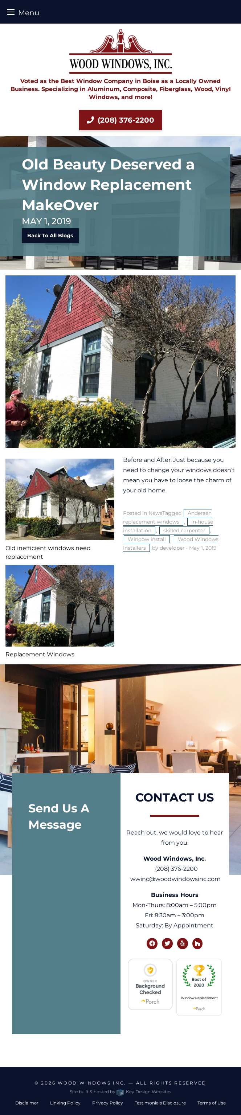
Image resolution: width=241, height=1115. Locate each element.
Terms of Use (211, 1103)
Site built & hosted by (120, 1091)
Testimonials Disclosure (160, 1103)
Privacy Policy (107, 1103)
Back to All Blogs (50, 235)
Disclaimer (26, 1103)
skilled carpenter (184, 530)
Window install (147, 539)
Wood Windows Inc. (92, 1083)
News (155, 513)
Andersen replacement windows (167, 517)
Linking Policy (65, 1103)
